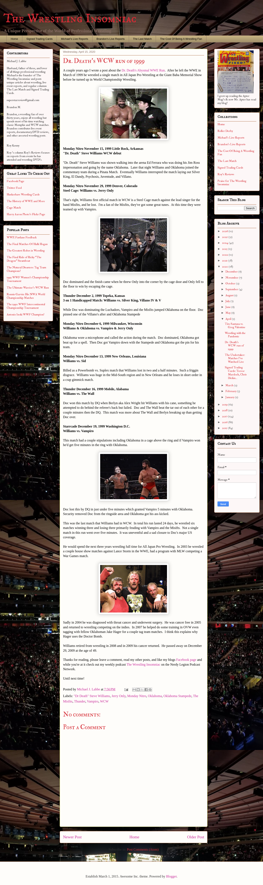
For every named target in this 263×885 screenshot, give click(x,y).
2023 (225, 249)
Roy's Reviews (225, 174)
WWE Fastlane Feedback (22, 237)
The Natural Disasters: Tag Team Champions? (26, 269)
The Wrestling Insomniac (70, 18)
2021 (225, 260)
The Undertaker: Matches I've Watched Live (235, 358)
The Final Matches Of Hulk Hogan (27, 244)
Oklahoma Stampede (177, 696)
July (227, 301)
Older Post (195, 837)
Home (14, 38)
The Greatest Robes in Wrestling (26, 250)
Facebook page (186, 659)
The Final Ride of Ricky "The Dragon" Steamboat (24, 258)
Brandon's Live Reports (110, 38)
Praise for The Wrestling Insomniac (231, 182)
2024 (225, 243)
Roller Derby (225, 131)
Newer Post (72, 837)
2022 (225, 254)
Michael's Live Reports (74, 38)
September (232, 289)
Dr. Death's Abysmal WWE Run (143, 70)
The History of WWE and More (26, 201)
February (231, 391)
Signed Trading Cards (39, 38)
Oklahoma (155, 696)
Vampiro (92, 701)
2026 (225, 231)
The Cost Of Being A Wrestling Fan (181, 38)
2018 (225, 410)
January (230, 397)
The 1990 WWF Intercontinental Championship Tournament (26, 306)
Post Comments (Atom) (143, 849)
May (228, 313)
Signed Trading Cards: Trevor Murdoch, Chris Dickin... (236, 373)
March (229, 385)
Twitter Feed (14, 188)
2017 (225, 416)
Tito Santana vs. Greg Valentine (235, 325)
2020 (225, 266)
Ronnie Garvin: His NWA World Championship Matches (26, 296)
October (230, 283)
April (228, 319)
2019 (225, 404)
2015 (225, 428)
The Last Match (142, 38)
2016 (225, 422)
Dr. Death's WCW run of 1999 (234, 345)
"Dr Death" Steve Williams (92, 696)
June (228, 307)
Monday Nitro (136, 696)
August (229, 295)
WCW (104, 701)
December (231, 271)
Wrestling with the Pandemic (235, 334)
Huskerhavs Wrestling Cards (23, 194)
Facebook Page (15, 181)
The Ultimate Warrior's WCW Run (28, 287)
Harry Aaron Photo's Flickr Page (26, 214)
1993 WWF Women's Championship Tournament (28, 279)
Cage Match (14, 207)
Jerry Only (119, 696)
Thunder (79, 701)
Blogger (171, 876)
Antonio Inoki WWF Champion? (25, 314)
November (232, 277)
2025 (225, 237)
